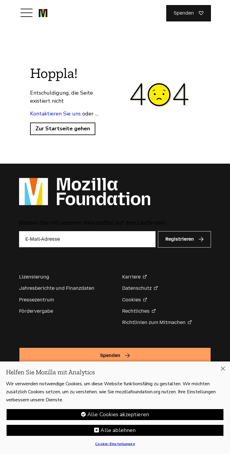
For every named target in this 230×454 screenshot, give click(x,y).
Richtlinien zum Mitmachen (154, 322)
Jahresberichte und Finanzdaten (56, 288)
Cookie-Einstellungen (115, 444)
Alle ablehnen (118, 430)
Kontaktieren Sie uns (55, 113)
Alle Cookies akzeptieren (118, 414)
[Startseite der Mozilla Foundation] (43, 13)
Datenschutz (137, 288)
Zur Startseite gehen (62, 128)
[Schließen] (222, 368)
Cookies (131, 300)
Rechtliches (136, 311)
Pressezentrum (36, 300)
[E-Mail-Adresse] (87, 239)
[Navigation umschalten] (26, 12)
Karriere (131, 277)
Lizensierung (34, 277)
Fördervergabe (36, 311)
